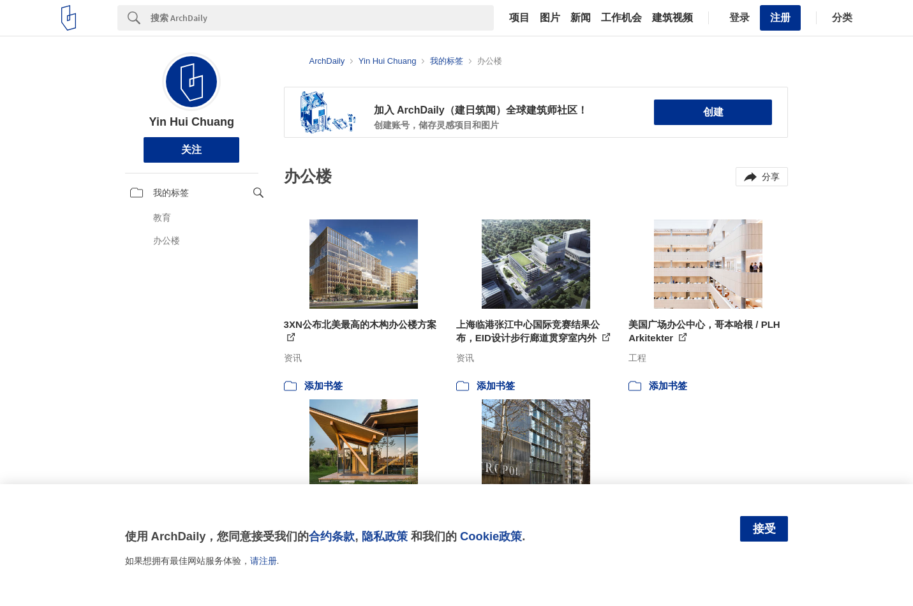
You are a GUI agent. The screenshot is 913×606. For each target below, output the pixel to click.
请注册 (263, 561)
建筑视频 (672, 18)
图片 (550, 18)
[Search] (322, 18)
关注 (191, 149)
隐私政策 (385, 536)
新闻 (580, 18)
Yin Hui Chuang (191, 121)
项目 (519, 18)
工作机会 (621, 18)
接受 (764, 528)
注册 (780, 17)
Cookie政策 (491, 536)
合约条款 (332, 536)
